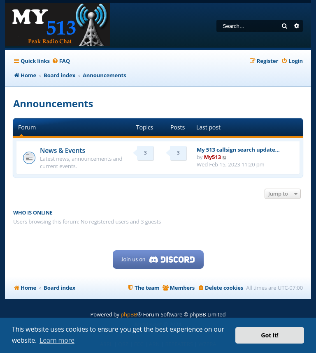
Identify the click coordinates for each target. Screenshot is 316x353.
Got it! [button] (270, 335)
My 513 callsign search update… (238, 149)
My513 (212, 157)
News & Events (62, 150)
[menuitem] (61, 61)
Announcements (53, 103)
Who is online (33, 212)
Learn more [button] (57, 340)
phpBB (129, 314)
